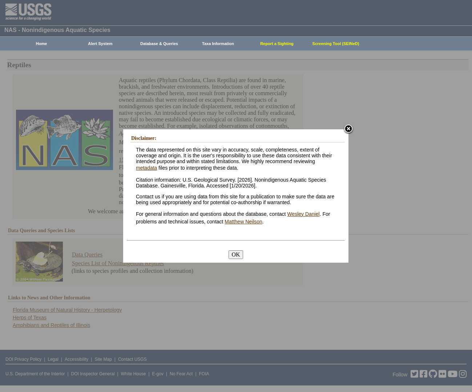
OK (235, 254)
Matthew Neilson (243, 222)
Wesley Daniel (303, 214)
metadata (146, 168)
